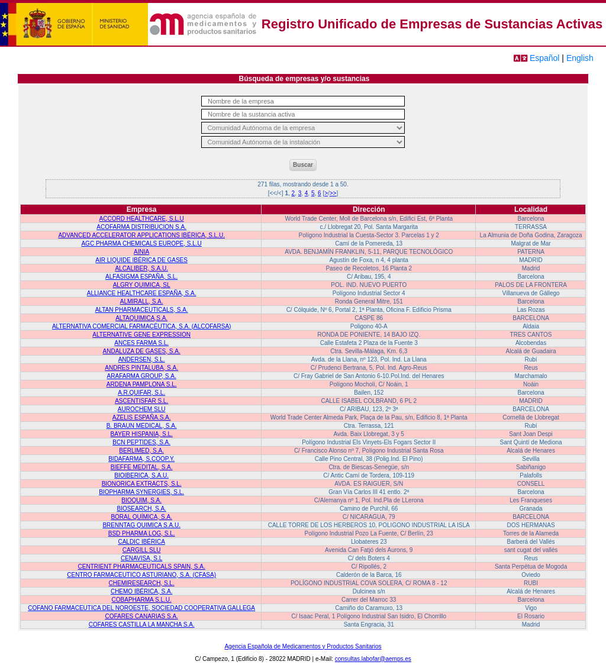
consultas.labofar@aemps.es (373, 659)
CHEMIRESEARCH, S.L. (142, 583)
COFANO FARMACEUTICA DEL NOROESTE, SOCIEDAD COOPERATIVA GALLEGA (141, 608)
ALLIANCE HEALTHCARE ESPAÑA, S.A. (141, 293)
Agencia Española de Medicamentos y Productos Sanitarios (302, 646)
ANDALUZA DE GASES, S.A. (141, 351)
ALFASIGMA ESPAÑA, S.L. (141, 276)
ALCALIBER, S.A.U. (141, 268)
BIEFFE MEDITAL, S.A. (142, 467)
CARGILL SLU (142, 550)
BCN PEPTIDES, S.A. (141, 442)
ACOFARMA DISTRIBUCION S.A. (141, 227)
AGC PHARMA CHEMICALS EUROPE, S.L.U (141, 243)
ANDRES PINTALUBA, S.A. (141, 367)
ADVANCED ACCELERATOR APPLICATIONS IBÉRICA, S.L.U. (141, 235)
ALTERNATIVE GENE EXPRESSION (141, 334)
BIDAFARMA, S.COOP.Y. (141, 459)
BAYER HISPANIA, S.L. (142, 434)
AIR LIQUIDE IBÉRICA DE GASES (141, 260)
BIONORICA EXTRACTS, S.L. (142, 483)
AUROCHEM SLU (142, 409)
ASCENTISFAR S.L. (141, 401)
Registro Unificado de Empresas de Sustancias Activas (432, 24)
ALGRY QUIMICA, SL (141, 285)
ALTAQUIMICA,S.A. (141, 318)
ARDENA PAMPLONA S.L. (142, 384)
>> (333, 193)
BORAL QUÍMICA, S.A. (141, 517)
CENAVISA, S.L (141, 558)
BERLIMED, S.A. (141, 450)
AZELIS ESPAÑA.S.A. (141, 417)
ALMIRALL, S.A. (141, 301)
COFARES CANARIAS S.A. (141, 616)
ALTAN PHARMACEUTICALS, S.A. (141, 309)
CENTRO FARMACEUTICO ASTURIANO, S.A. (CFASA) (141, 575)
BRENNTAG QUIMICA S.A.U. (141, 525)
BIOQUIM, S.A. (141, 500)
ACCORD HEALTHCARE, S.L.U (141, 218)
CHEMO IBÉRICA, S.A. (141, 591)
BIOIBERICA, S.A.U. (141, 475)
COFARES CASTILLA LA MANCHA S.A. (142, 624)
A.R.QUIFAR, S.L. (141, 392)
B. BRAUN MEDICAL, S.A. (142, 425)
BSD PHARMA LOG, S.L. (141, 533)
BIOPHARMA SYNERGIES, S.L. (141, 492)
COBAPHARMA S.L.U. (142, 599)
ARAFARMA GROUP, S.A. (141, 376)
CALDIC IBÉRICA (141, 541)
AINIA (141, 252)
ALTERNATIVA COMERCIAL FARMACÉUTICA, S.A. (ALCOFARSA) (141, 326)
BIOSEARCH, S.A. (141, 508)
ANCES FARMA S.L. (141, 343)
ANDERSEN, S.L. (141, 359)
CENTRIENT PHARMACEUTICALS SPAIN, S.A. (141, 566)
